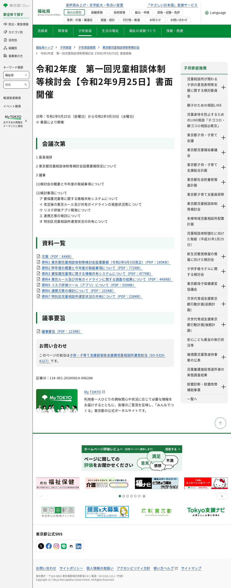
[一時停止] (144, 496)
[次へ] (222, 496)
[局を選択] (16, 75)
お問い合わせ (178, 20)
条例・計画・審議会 (80, 20)
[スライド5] (124, 496)
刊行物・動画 (131, 20)
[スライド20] (139, 496)
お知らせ (155, 20)
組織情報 (96, 12)
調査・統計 (108, 20)
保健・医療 (174, 30)
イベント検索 (12, 106)
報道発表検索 (12, 98)
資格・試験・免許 (168, 12)
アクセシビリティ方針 (133, 568)
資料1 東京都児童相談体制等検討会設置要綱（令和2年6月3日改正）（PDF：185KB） (106, 262)
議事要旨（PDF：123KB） (62, 331)
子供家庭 (85, 30)
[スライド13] (131, 496)
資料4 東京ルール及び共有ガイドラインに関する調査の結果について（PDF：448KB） (107, 279)
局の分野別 (74, 12)
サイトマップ (191, 568)
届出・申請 (142, 12)
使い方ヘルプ (164, 568)
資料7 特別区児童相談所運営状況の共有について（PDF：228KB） (92, 296)
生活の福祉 (110, 30)
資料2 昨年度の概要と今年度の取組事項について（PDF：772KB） (92, 267)
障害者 (63, 30)
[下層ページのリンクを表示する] (223, 87)
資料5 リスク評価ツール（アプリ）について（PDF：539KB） (89, 284)
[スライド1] (120, 496)
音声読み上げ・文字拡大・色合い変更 (94, 4)
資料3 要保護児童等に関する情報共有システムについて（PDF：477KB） (97, 273)
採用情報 (119, 12)
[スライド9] (127, 496)
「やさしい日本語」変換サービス (172, 4)
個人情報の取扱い (99, 568)
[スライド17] (135, 496)
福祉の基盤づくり (142, 30)
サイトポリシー (71, 568)
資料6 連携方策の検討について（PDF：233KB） (79, 290)
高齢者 (43, 30)
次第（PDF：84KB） (58, 256)
